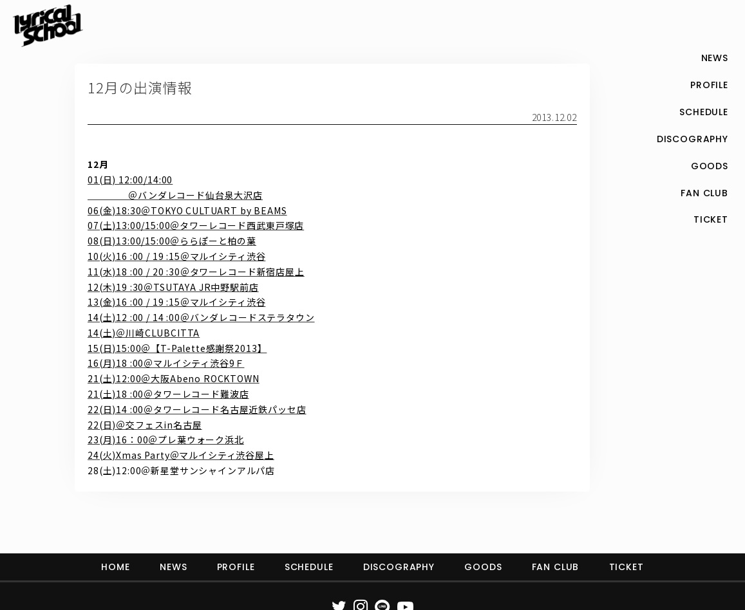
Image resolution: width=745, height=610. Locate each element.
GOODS (483, 566)
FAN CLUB (556, 566)
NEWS (173, 566)
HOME (115, 566)
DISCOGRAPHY (399, 566)
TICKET (626, 566)
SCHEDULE (309, 566)
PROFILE (236, 566)
